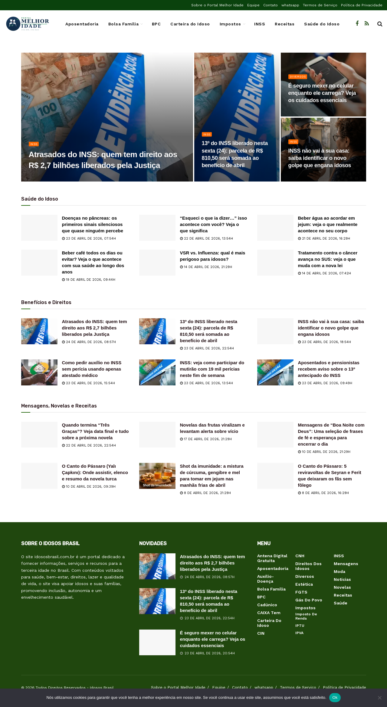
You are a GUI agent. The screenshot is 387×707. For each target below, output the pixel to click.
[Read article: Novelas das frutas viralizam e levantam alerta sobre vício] (157, 435)
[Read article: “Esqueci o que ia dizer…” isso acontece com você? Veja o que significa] (157, 228)
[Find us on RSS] (367, 23)
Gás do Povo (308, 599)
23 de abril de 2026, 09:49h (325, 383)
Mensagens (346, 563)
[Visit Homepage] (27, 24)
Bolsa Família (123, 23)
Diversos (299, 79)
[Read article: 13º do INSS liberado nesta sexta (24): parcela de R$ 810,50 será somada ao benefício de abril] (157, 331)
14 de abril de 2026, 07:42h (324, 273)
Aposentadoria (82, 23)
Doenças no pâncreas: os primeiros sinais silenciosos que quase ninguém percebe (92, 224)
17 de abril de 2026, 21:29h (206, 439)
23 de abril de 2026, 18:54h (324, 342)
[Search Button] (379, 23)
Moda (339, 571)
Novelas (342, 587)
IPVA (299, 633)
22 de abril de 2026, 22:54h (89, 445)
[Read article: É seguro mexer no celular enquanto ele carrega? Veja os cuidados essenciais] (157, 643)
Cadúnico (267, 604)
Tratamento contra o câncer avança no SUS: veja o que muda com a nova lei (328, 259)
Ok (334, 697)
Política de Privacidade (361, 5)
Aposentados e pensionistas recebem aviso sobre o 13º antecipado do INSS (328, 369)
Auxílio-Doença (265, 579)
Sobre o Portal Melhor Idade (217, 5)
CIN (260, 633)
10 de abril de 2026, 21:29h (324, 452)
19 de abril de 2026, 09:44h (88, 280)
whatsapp (290, 5)
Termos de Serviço (320, 5)
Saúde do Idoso (321, 23)
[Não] (379, 698)
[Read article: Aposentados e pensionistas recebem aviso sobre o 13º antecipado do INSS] (275, 372)
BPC (156, 23)
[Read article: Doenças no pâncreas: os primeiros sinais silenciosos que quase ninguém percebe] (39, 228)
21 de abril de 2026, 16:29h (324, 239)
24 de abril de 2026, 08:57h (89, 342)
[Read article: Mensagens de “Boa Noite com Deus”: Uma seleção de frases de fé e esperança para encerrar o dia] (275, 435)
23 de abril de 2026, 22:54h (207, 348)
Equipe (253, 5)
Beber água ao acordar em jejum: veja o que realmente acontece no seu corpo (328, 224)
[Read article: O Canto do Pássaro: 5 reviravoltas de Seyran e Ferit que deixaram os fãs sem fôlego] (275, 476)
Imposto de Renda (306, 616)
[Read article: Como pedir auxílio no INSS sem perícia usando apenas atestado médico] (39, 372)
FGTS (301, 592)
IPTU (299, 626)
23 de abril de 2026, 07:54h (89, 239)
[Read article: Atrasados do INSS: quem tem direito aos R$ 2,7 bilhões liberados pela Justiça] (39, 331)
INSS (259, 23)
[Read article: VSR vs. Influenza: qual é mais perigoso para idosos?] (157, 263)
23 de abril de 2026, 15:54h (88, 383)
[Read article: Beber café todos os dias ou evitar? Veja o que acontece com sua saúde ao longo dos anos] (39, 263)
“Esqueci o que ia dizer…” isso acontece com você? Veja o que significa (213, 224)
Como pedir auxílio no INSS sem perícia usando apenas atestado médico (92, 369)
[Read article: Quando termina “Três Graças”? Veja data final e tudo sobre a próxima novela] (39, 435)
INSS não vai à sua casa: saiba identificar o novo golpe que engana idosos (331, 328)
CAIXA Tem (268, 612)
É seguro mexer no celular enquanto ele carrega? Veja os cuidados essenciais (212, 639)
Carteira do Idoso (190, 23)
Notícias (342, 579)
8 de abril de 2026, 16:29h (323, 493)
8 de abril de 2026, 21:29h (205, 493)
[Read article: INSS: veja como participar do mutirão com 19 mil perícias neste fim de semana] (157, 372)
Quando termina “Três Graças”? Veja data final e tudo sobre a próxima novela (95, 431)
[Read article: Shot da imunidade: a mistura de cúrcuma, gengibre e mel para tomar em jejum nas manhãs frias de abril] (157, 476)
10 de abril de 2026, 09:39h (89, 487)
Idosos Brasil (102, 688)
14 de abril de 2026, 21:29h (206, 267)
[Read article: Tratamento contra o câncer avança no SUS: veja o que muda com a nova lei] (275, 263)
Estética (304, 584)
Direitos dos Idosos (308, 566)
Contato (270, 5)
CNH (299, 555)
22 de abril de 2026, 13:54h (206, 239)
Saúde (340, 603)
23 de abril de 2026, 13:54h (206, 383)
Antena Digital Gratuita (272, 558)
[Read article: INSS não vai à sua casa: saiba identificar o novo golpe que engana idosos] (275, 331)
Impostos (230, 23)
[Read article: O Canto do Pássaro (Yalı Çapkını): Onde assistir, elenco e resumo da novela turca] (39, 476)
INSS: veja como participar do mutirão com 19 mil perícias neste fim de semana (212, 369)
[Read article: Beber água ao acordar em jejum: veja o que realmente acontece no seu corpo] (275, 228)
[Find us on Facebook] (357, 23)
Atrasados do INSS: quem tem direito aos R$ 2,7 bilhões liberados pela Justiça (94, 328)
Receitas (284, 23)
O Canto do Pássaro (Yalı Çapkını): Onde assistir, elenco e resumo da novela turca (95, 472)
